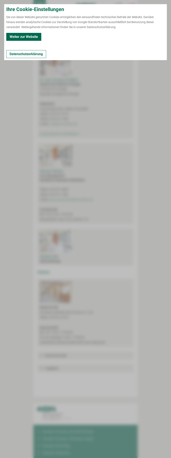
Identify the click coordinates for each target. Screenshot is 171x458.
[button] (85, 355)
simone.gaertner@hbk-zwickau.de (71, 199)
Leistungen (57, 35)
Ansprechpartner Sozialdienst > (60, 133)
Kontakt (40, 35)
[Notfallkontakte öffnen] (131, 6)
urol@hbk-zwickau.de (63, 123)
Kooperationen (79, 35)
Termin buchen (52, 6)
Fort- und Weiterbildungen (110, 35)
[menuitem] (39, 6)
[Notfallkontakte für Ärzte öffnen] (119, 6)
